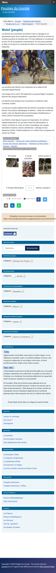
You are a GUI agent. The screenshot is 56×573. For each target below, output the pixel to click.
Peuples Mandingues (15, 188)
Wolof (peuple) (8, 141)
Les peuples (8, 436)
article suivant (44, 164)
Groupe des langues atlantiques (15, 144)
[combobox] (14, 248)
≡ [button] (53, 2)
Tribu (6, 351)
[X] (45, 199)
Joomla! (4, 567)
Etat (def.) (9, 367)
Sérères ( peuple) (43, 188)
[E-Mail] (6, 205)
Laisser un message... (12, 416)
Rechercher (32, 248)
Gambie (14, 146)
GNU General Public (47, 567)
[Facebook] (38, 199)
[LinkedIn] (12, 205)
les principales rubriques (13, 439)
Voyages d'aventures (11, 482)
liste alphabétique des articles (15, 442)
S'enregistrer (8, 423)
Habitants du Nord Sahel (38, 144)
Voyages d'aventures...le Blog (15, 486)
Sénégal (6, 146)
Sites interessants (10, 501)
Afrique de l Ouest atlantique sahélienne (31, 141)
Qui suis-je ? (8, 420)
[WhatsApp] (19, 205)
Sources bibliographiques (13, 498)
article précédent (28, 166)
